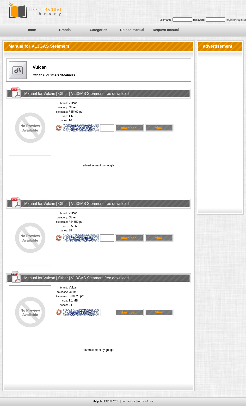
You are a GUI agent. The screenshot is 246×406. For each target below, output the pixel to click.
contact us (128, 401)
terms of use (145, 401)
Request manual (166, 30)
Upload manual (132, 30)
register (241, 19)
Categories (98, 30)
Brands (65, 30)
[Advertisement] (98, 179)
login (230, 19)
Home (31, 30)
